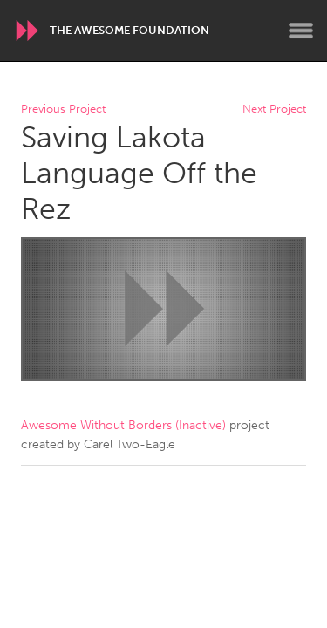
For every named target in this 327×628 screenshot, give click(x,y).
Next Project (274, 109)
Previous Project (63, 109)
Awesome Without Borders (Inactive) (123, 425)
